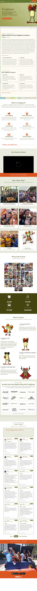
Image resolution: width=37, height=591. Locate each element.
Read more (5, 451)
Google (7, 453)
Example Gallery (27, 119)
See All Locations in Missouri (6, 92)
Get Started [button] (34, 1)
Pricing (13, 1)
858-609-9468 (26, 571)
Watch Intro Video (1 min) (7, 18)
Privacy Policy (14, 571)
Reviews (9, 1)
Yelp (22, 453)
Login (30, 1)
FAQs (7, 1)
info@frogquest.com (20, 571)
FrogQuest (3, 1)
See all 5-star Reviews (18, 536)
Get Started (23, 174)
